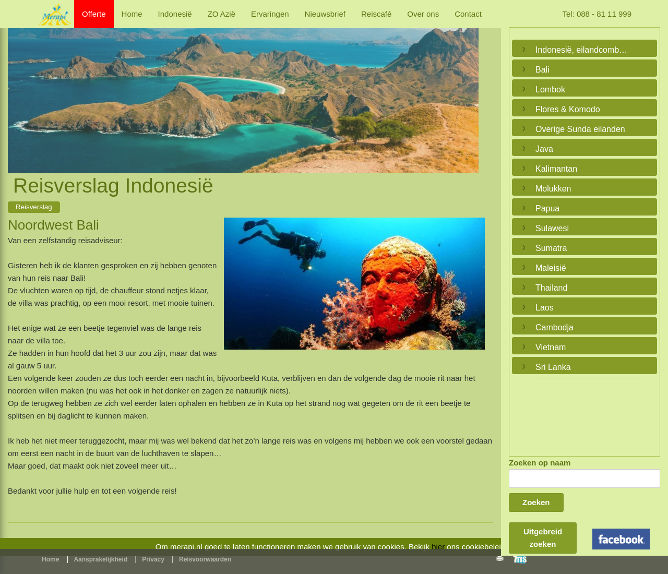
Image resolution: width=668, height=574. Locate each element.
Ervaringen (270, 13)
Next (468, 89)
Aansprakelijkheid (100, 559)
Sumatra (551, 248)
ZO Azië (221, 13)
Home (132, 13)
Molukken (553, 188)
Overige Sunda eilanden (580, 129)
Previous (18, 89)
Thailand (551, 287)
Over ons (423, 13)
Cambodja (554, 327)
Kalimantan (556, 168)
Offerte (94, 13)
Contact (468, 13)
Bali (542, 69)
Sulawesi (552, 228)
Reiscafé (376, 13)
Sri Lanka (553, 367)
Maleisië (550, 268)
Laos (544, 307)
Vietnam (550, 347)
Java (544, 149)
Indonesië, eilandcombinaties (581, 49)
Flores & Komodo (567, 109)
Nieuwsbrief (325, 13)
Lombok (550, 89)
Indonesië (175, 13)
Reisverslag (34, 207)
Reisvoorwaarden (205, 559)
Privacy (153, 559)
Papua (547, 208)
